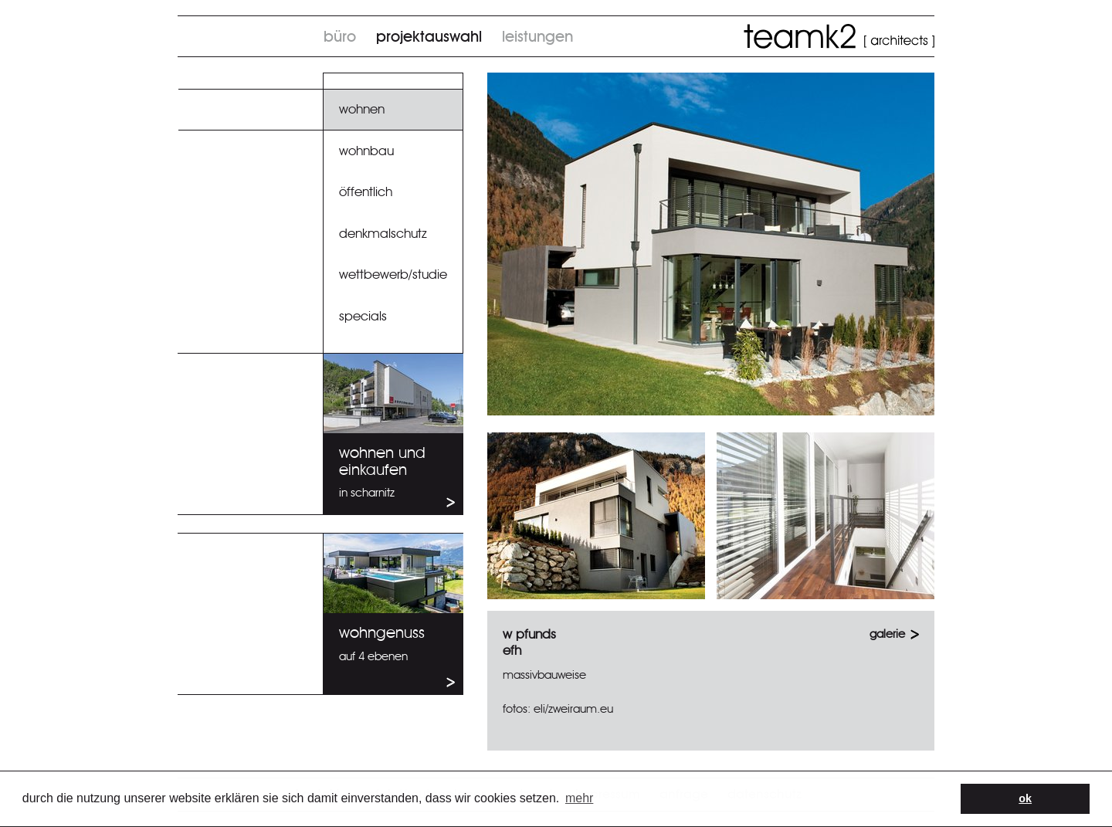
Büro (340, 37)
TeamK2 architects (839, 36)
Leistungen (537, 37)
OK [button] (1025, 798)
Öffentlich (365, 191)
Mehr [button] (579, 798)
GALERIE (887, 634)
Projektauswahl (429, 37)
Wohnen (362, 109)
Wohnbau (366, 151)
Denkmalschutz (383, 233)
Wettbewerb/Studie (393, 274)
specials (363, 316)
